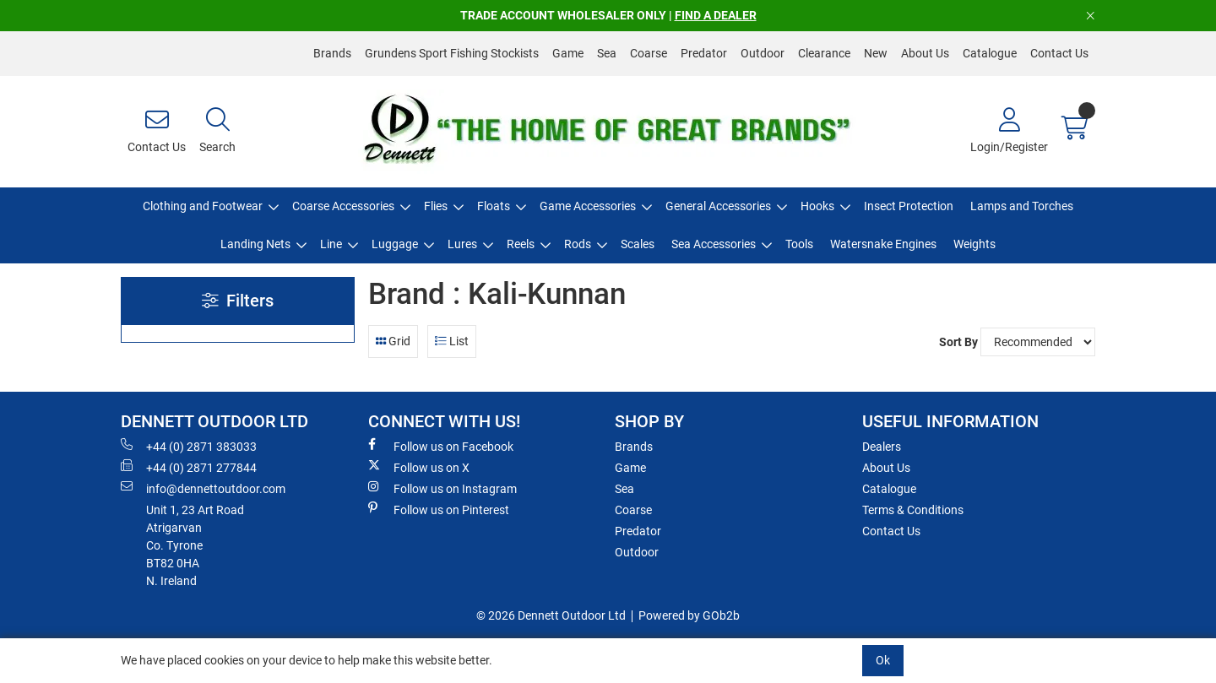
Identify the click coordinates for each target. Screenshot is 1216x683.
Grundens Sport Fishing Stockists (452, 53)
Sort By (958, 342)
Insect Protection (908, 206)
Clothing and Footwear (203, 206)
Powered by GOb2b (689, 615)
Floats (493, 206)
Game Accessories (588, 206)
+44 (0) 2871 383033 (189, 445)
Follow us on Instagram (442, 488)
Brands (332, 53)
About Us (925, 53)
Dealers (881, 446)
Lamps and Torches (1021, 206)
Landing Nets (255, 244)
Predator (704, 53)
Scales (637, 244)
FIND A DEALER (716, 15)
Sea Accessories (713, 244)
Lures (462, 244)
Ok (883, 660)
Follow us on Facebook (440, 445)
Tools (799, 244)
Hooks (817, 206)
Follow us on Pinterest (438, 509)
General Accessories (718, 206)
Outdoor (762, 53)
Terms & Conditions (913, 510)
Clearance (824, 53)
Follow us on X (419, 466)
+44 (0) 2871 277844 (189, 466)
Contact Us (1059, 53)
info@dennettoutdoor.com (203, 488)
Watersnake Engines (883, 244)
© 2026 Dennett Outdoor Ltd (551, 615)
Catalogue (990, 53)
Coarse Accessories (343, 206)
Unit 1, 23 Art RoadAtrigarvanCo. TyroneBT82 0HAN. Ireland (195, 545)
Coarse (648, 53)
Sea (606, 53)
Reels (521, 244)
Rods (577, 244)
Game (568, 53)
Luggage (395, 244)
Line (331, 244)
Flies (436, 206)
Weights (974, 244)
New (876, 53)
